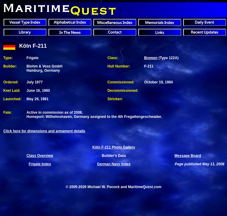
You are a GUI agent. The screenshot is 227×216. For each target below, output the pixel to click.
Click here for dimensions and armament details (44, 131)
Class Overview (40, 156)
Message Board (188, 156)
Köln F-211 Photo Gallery (114, 147)
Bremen (151, 58)
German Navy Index (114, 164)
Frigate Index (40, 164)
